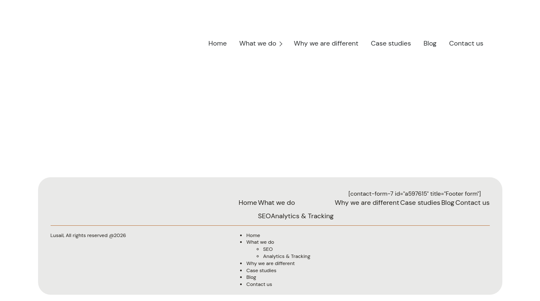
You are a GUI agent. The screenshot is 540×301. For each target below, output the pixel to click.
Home (217, 43)
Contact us (466, 43)
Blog (429, 43)
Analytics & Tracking (302, 216)
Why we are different (326, 43)
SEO (264, 216)
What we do (257, 43)
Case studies (391, 43)
